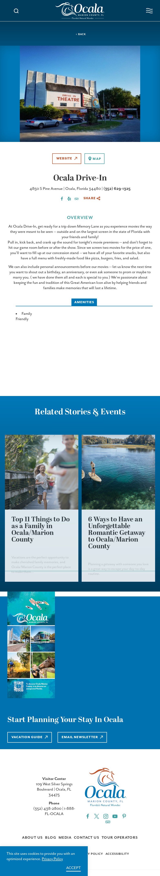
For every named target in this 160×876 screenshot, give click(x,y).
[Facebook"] (87, 816)
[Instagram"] (105, 816)
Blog (50, 838)
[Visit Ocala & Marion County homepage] (80, 10)
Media (65, 838)
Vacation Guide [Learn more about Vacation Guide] (29, 737)
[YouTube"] (115, 816)
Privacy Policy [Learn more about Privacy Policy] (52, 859)
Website (66, 158)
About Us (32, 838)
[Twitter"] (96, 816)
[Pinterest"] (124, 816)
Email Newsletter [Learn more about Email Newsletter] (82, 737)
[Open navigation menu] (149, 10)
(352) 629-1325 (117, 188)
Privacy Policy (89, 854)
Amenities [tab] (84, 302)
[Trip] (107, 821)
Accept (73, 868)
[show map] (94, 158)
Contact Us (86, 838)
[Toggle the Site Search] (16, 10)
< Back (81, 34)
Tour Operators (120, 838)
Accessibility (117, 854)
